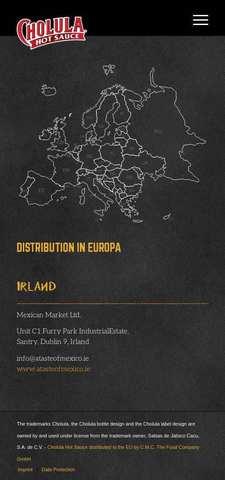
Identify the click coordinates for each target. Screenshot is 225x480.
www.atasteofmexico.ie (53, 369)
